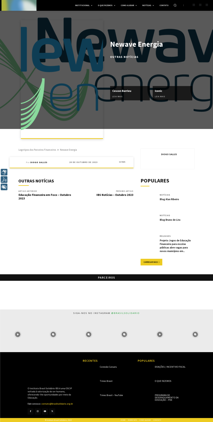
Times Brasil (106, 380)
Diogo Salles (38, 162)
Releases (165, 236)
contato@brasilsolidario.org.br (57, 403)
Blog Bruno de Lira (170, 220)
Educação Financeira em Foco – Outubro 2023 (44, 196)
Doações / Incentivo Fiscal (170, 366)
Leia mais (117, 96)
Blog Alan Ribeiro (169, 199)
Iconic (159, 91)
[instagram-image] (17, 334)
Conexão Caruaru (108, 366)
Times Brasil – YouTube (111, 394)
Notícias (165, 195)
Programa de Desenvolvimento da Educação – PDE (167, 397)
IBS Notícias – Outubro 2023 (114, 195)
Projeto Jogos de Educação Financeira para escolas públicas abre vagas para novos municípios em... (175, 245)
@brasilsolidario (125, 312)
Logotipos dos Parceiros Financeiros (37, 149)
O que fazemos (163, 380)
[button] (175, 5)
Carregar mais (151, 261)
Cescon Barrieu (122, 91)
